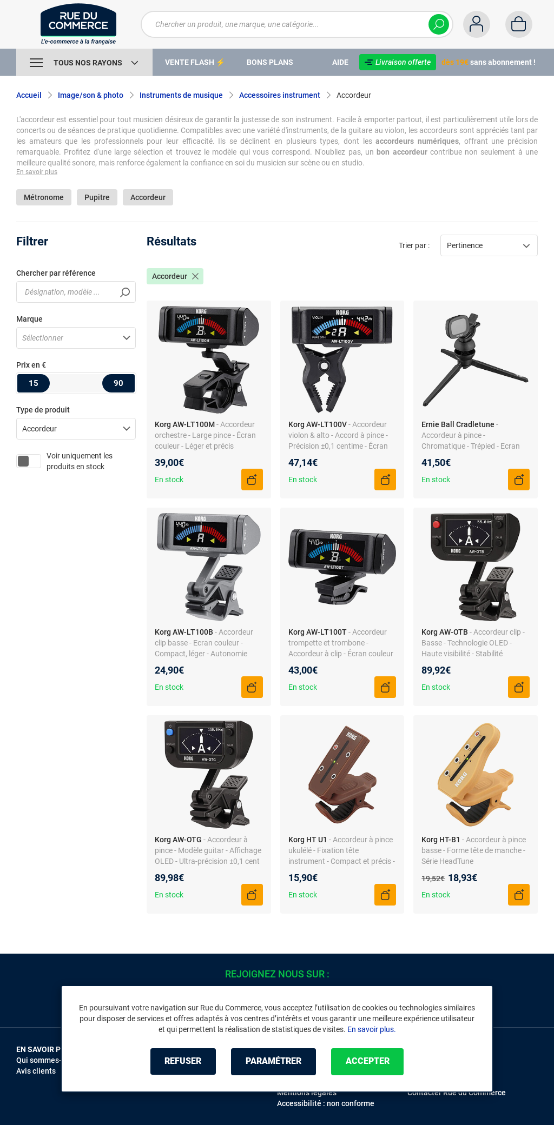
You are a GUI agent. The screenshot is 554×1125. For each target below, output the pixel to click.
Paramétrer (273, 1061)
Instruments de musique (181, 95)
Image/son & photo (90, 95)
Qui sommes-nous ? (50, 1060)
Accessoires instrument (279, 95)
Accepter (369, 1061)
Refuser (181, 1061)
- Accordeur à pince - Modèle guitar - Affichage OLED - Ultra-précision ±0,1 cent (208, 850)
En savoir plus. (371, 1029)
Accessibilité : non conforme (325, 1103)
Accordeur (148, 197)
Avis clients (36, 1071)
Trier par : (414, 245)
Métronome (44, 197)
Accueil (29, 95)
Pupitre (97, 197)
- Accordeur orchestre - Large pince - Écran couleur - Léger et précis (205, 435)
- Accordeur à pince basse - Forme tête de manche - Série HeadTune (473, 850)
